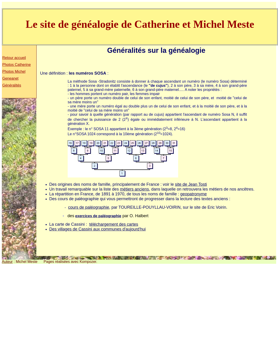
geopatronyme (193, 194)
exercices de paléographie (98, 216)
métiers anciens (134, 189)
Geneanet (10, 78)
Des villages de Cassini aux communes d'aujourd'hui (97, 229)
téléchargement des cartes (113, 224)
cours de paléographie (88, 207)
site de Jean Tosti (191, 184)
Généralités (11, 85)
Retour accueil (14, 58)
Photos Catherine (16, 65)
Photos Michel (14, 71)
